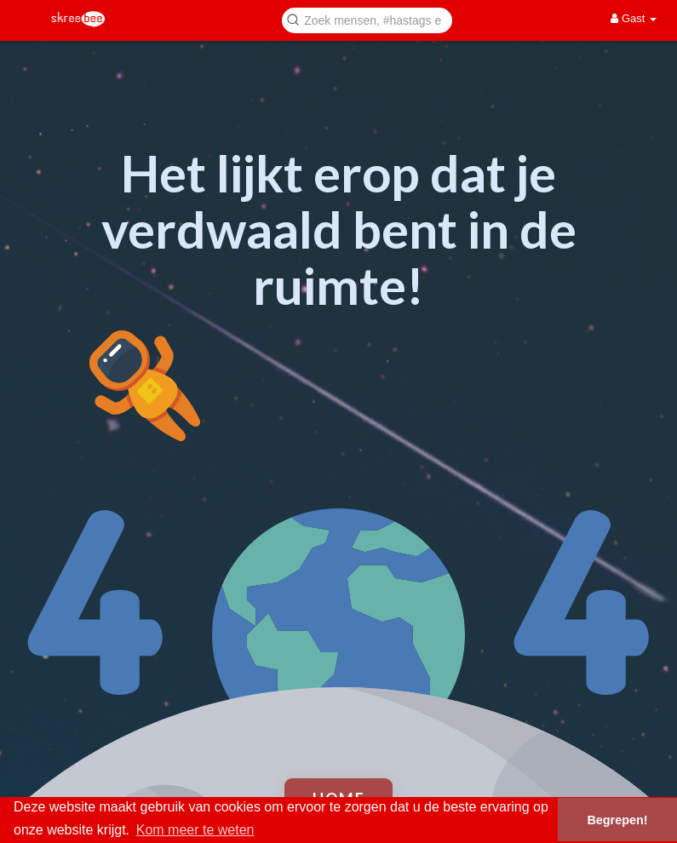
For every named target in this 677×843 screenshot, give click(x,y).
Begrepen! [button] (617, 820)
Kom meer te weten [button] (195, 830)
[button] (367, 19)
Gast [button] (634, 18)
